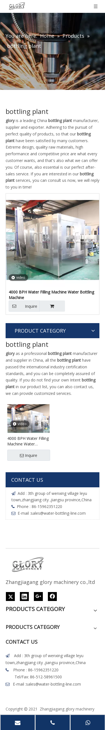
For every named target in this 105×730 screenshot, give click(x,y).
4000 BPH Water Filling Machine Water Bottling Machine (51, 294)
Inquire (23, 306)
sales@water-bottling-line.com (58, 513)
